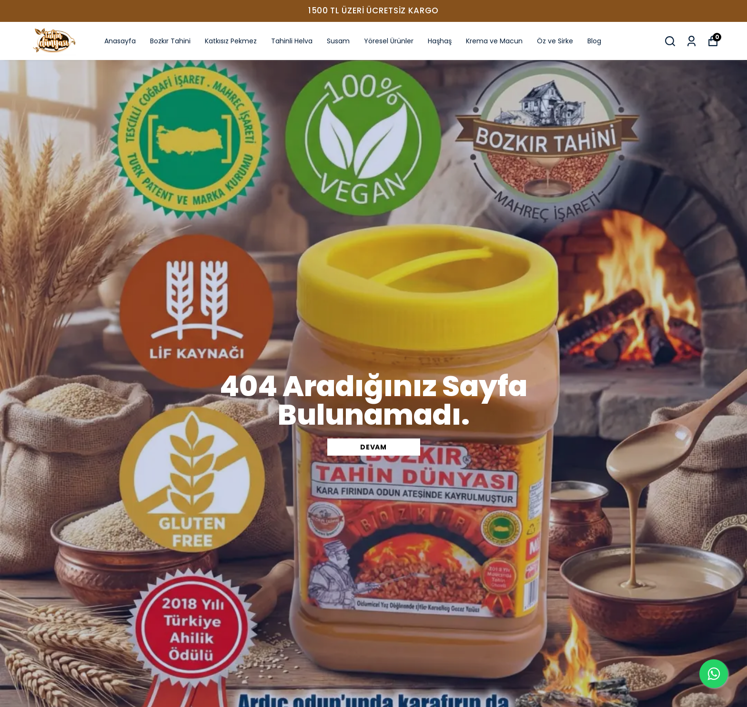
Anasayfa (120, 41)
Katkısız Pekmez (231, 41)
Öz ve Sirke (555, 41)
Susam (338, 41)
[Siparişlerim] (691, 41)
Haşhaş (440, 41)
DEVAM (373, 447)
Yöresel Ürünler (389, 41)
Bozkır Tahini (170, 41)
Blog (594, 41)
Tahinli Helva (292, 41)
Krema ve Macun (494, 41)
